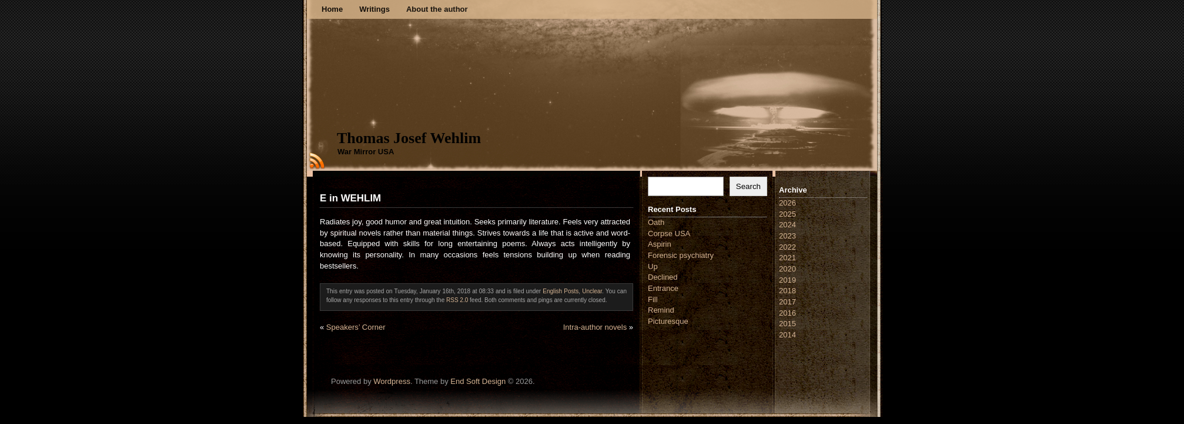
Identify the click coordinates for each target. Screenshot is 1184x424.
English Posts (560, 291)
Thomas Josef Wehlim (409, 138)
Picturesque (668, 321)
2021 (787, 257)
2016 (787, 313)
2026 (787, 202)
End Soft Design (478, 381)
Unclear (592, 291)
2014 (787, 334)
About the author (437, 9)
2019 (787, 280)
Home (332, 9)
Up (653, 266)
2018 (787, 290)
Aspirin (659, 244)
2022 (787, 247)
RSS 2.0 (457, 300)
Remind (661, 310)
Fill (653, 299)
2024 (787, 224)
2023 (787, 235)
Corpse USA (669, 233)
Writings (374, 9)
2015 (787, 323)
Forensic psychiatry (681, 255)
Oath (656, 222)
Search (748, 186)
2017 (787, 301)
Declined (663, 277)
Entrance (663, 288)
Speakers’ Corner (356, 327)
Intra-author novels (595, 327)
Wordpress (391, 381)
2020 (787, 268)
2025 (787, 214)
